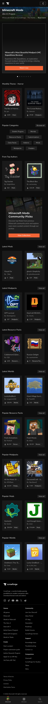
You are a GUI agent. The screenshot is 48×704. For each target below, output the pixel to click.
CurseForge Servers (31, 634)
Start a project (8, 646)
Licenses (6, 683)
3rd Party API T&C (9, 660)
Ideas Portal (29, 616)
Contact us (29, 649)
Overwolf (28, 658)
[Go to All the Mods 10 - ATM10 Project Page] (12, 474)
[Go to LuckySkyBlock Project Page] (12, 391)
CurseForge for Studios (33, 662)
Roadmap (28, 626)
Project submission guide (11, 649)
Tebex (27, 665)
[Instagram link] (4, 600)
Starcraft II (7, 626)
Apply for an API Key (10, 657)
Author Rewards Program (11, 653)
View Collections (24, 235)
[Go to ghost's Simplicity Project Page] (35, 266)
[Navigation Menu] (3, 3)
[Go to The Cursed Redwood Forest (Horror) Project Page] (35, 103)
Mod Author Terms (9, 687)
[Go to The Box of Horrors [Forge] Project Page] (12, 103)
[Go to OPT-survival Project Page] (12, 307)
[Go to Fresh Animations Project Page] (12, 432)
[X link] (21, 600)
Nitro (27, 669)
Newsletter (29, 623)
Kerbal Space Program (10, 630)
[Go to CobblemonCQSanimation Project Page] (12, 349)
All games (6, 612)
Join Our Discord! (31, 612)
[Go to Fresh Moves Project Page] (35, 432)
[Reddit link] (25, 600)
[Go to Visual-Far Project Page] (12, 266)
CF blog (27, 619)
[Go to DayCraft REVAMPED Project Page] (35, 307)
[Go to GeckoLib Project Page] (12, 515)
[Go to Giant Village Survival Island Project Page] (35, 391)
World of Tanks (8, 637)
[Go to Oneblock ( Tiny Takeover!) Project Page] (12, 557)
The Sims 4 (7, 623)
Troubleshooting (30, 646)
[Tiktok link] (9, 600)
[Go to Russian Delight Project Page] (35, 349)
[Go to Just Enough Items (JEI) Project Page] (35, 515)
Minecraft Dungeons (10, 634)
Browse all (41, 125)
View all (42, 247)
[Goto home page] (8, 3)
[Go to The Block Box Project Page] (35, 176)
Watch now (24, 68)
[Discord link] (17, 600)
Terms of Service (8, 676)
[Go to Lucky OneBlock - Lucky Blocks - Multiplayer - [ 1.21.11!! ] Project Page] (35, 557)
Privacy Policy (7, 680)
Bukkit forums (30, 630)
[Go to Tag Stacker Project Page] (12, 176)
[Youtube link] (13, 600)
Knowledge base (30, 642)
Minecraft (6, 616)
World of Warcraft (9, 619)
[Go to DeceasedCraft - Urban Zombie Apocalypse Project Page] (35, 474)
